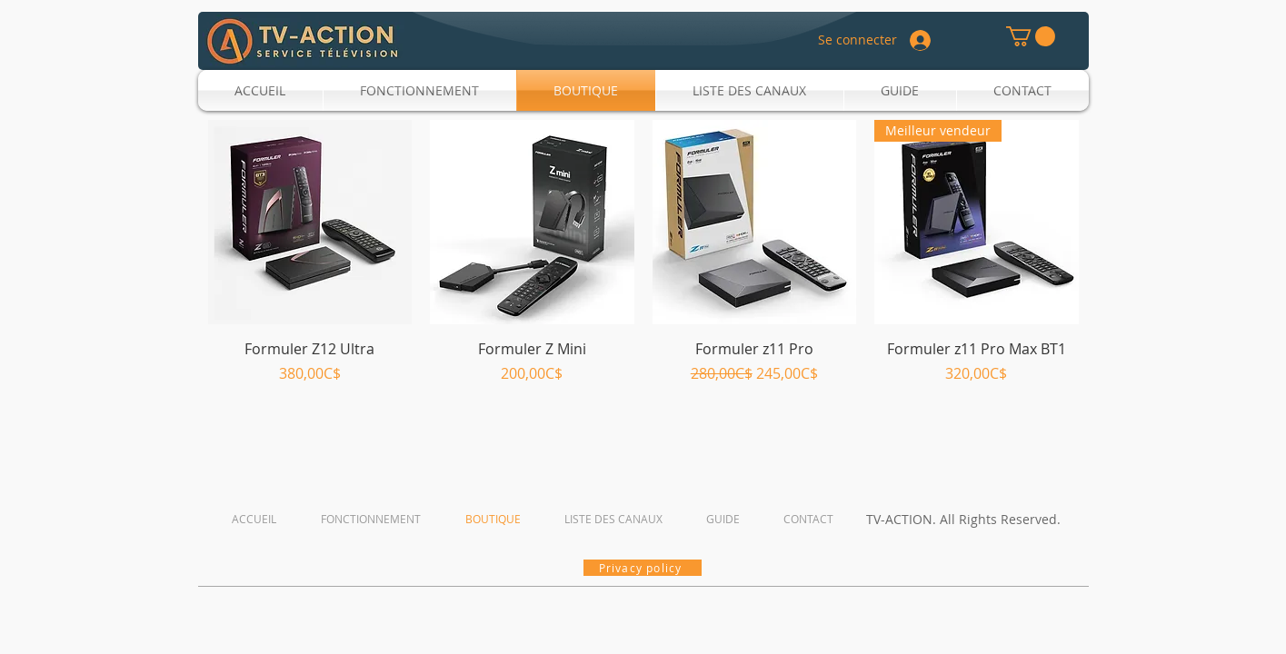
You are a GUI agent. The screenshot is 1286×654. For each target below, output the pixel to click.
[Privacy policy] (642, 568)
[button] (1030, 36)
